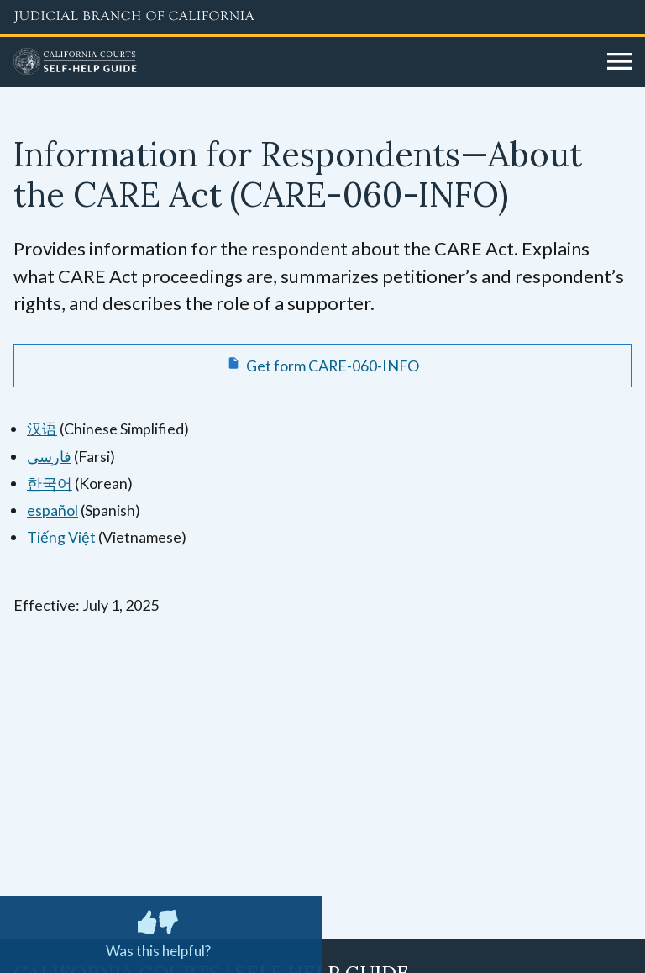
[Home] (304, 62)
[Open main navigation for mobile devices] (620, 62)
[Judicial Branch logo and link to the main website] (322, 16)
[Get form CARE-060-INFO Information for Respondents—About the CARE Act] (322, 365)
